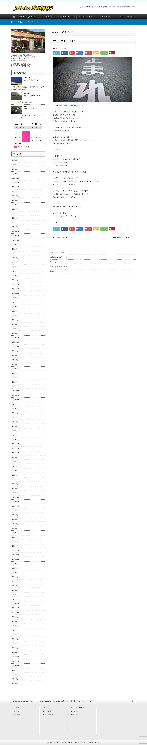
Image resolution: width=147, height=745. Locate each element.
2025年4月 (15, 213)
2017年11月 (16, 608)
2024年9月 (15, 244)
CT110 (55, 222)
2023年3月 (15, 324)
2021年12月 (16, 391)
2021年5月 (15, 422)
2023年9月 (15, 298)
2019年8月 (15, 515)
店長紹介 (16, 707)
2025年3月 (15, 218)
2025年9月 (15, 191)
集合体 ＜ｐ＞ (55, 271)
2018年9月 (15, 563)
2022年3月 (15, 377)
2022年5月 (15, 369)
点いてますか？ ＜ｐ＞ (33, 95)
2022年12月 (16, 338)
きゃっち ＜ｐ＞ (56, 262)
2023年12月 (16, 284)
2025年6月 (15, 205)
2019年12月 (16, 497)
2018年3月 (15, 590)
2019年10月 (16, 506)
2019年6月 (15, 524)
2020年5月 (15, 475)
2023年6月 (15, 311)
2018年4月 (15, 586)
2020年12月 (16, 444)
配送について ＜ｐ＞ (58, 252)
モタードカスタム (48, 711)
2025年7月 (15, 200)
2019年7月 (15, 519)
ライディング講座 (48, 714)
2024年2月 (15, 275)
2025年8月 (15, 196)
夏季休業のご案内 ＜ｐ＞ (59, 257)
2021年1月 (15, 439)
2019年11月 (16, 502)
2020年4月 (15, 479)
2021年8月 (15, 408)
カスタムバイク (47, 707)
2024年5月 (15, 262)
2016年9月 (15, 670)
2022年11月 (16, 342)
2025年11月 (16, 182)
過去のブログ (18, 717)
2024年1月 (15, 280)
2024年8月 (15, 249)
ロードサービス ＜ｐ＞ (120, 237)
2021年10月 (16, 399)
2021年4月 (15, 426)
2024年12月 (16, 231)
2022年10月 (16, 346)
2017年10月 (16, 612)
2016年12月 (16, 657)
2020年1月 (15, 493)
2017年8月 (15, 621)
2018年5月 (15, 581)
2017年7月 (15, 626)
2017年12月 (16, 603)
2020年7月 (15, 466)
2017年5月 (15, 634)
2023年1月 (15, 333)
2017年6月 (15, 630)
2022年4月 (15, 373)
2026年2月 (15, 169)
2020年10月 (16, 453)
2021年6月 (15, 417)
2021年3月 (15, 431)
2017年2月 (15, 648)
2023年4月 (15, 320)
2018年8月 (15, 568)
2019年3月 (15, 537)
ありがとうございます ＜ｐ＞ (34, 81)
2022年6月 (15, 364)
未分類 (20, 22)
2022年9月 (15, 351)
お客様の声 (17, 714)
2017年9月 (15, 617)
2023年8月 (15, 302)
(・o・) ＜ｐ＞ (30, 108)
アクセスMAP (86, 7)
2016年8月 (15, 674)
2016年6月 (15, 683)
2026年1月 (15, 174)
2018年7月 (15, 572)
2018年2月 (15, 595)
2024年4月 (15, 267)
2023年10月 (16, 293)
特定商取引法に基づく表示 (128, 7)
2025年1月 (15, 227)
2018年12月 (16, 550)
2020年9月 (15, 457)
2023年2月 (15, 329)
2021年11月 (16, 395)
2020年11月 (16, 448)
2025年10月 (16, 187)
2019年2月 (15, 541)
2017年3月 (15, 643)
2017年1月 (15, 652)
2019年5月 (15, 528)
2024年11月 (16, 235)
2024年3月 (15, 271)
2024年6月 (15, 258)
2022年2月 (15, 382)
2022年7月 (15, 360)
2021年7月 (15, 413)
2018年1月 (15, 599)
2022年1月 (15, 386)
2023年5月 (15, 315)
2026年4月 (15, 160)
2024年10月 (16, 240)
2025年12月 (16, 178)
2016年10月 (16, 666)
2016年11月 (16, 661)
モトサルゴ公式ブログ (77, 707)
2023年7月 (15, 306)
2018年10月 (16, 559)
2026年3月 (15, 165)
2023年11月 (16, 289)
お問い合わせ (98, 7)
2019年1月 (15, 546)
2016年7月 (15, 679)
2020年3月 (15, 484)
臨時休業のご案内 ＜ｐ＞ (59, 266)
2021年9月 (15, 404)
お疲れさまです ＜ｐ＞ (65, 237)
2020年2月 (15, 488)
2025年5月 (15, 209)
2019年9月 (15, 510)
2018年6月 (15, 577)
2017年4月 (15, 639)
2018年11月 (16, 555)
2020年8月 (15, 462)
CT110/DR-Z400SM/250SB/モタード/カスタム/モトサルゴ (71, 742)
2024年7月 (15, 253)
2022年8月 (15, 355)
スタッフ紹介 (18, 711)
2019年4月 (15, 533)
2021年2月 (15, 435)
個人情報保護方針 (110, 7)
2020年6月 (15, 470)
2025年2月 (15, 222)
